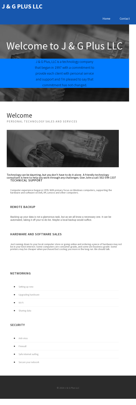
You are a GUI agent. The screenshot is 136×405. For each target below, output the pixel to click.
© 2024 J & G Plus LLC (68, 394)
